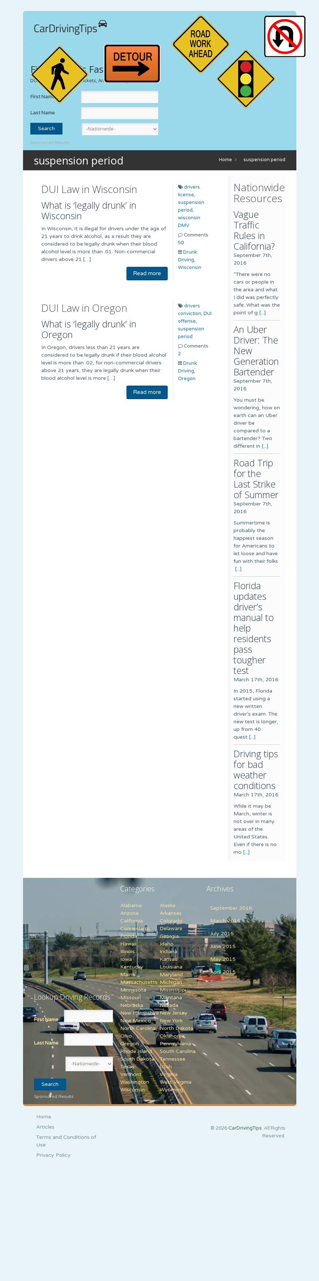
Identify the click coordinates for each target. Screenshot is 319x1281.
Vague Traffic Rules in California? (254, 230)
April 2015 (223, 972)
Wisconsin (189, 267)
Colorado (171, 921)
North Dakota (176, 1028)
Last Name (42, 113)
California (131, 921)
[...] (262, 313)
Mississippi (173, 990)
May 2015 (223, 959)
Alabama (131, 905)
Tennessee (172, 1059)
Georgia (169, 936)
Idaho (167, 944)
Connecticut (135, 928)
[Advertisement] (79, 931)
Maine (127, 974)
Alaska (167, 905)
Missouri (130, 997)
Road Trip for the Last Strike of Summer (255, 478)
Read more (147, 273)
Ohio (126, 1036)
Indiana (168, 951)
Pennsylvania (175, 1044)
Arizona (129, 913)
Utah (166, 1067)
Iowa (126, 959)
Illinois (127, 951)
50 (181, 243)
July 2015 (222, 934)
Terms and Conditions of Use (66, 1141)
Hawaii (128, 944)
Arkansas (171, 913)
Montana (171, 997)
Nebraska (131, 1005)
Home (225, 160)
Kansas (168, 959)
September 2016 (231, 908)
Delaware (171, 928)
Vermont (130, 1074)
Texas (127, 1067)
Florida (128, 936)
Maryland (171, 974)
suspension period (264, 160)
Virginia (169, 1074)
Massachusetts (138, 982)
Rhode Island (136, 1051)
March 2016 (225, 921)
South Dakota (137, 1059)
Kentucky (131, 967)
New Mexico (135, 1020)
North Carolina (138, 1028)
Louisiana (171, 967)
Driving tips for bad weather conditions (255, 769)
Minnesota (133, 990)
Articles (45, 1127)
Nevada (169, 1005)
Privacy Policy (53, 1155)
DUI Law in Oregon (84, 308)
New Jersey (173, 1013)
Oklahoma (172, 1036)
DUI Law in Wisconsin (89, 189)
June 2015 (223, 946)
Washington (134, 1082)
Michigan (171, 982)
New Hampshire (139, 1013)
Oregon (186, 379)
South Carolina (177, 1051)
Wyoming (171, 1090)
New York (171, 1020)
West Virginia (175, 1082)
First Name (46, 1020)
